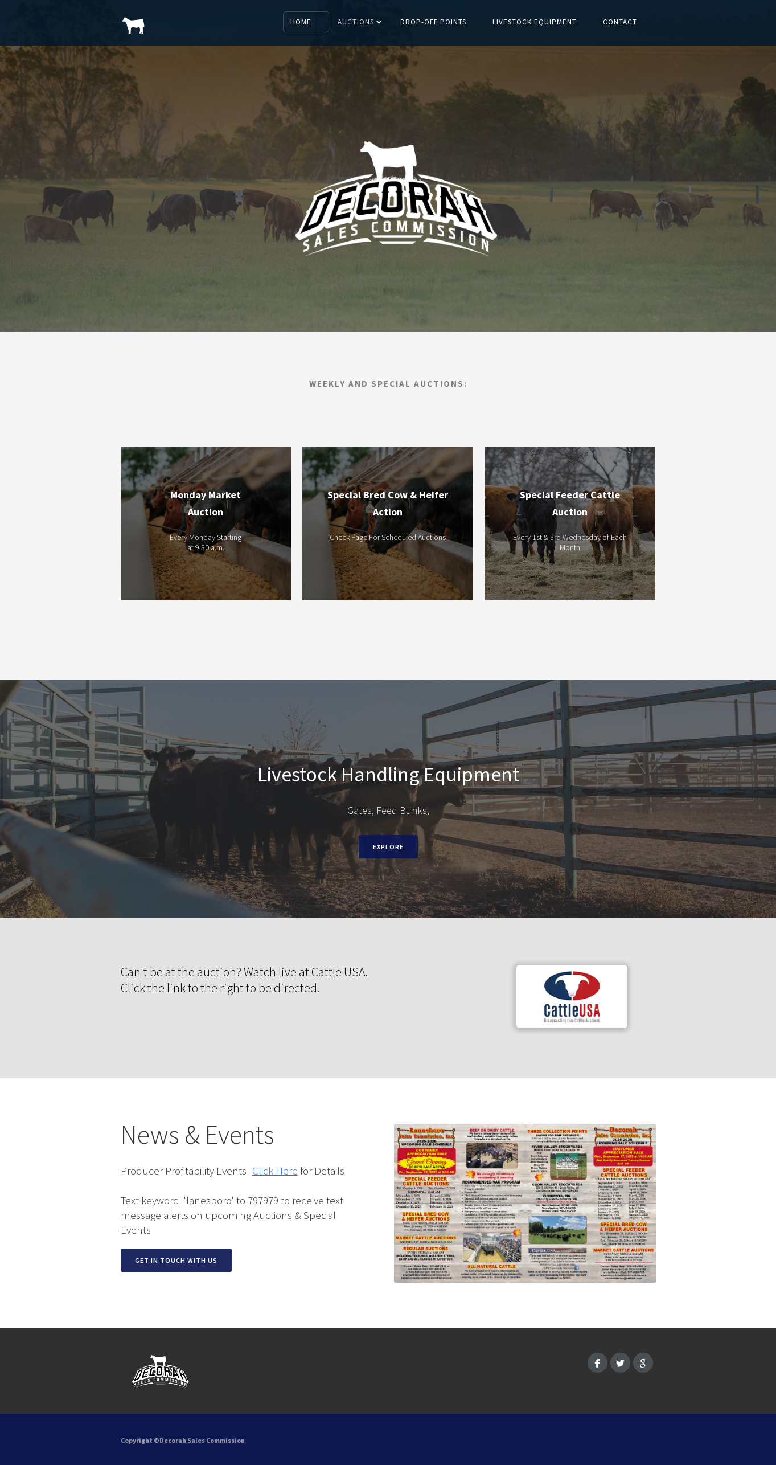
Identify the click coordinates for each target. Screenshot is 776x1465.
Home (300, 22)
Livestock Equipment (534, 22)
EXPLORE (388, 846)
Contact (620, 22)
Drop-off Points (433, 22)
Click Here (275, 1170)
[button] (361, 21)
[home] (134, 20)
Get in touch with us (176, 1260)
